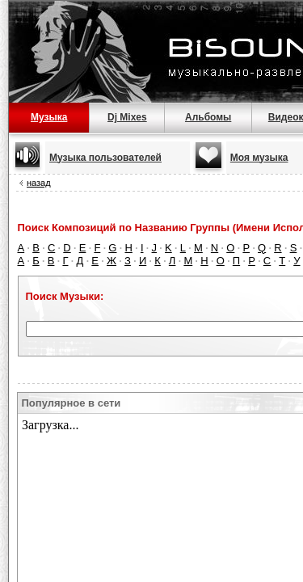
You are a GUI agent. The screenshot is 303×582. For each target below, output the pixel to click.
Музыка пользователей (105, 157)
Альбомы (208, 117)
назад (39, 183)
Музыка (49, 117)
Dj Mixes (127, 117)
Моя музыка (259, 157)
